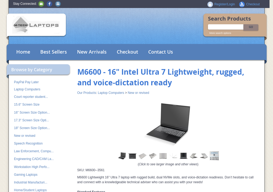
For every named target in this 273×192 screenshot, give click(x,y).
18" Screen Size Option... (32, 128)
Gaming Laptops (26, 175)
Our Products (86, 93)
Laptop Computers (27, 89)
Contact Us (160, 52)
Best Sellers (53, 52)
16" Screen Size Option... (32, 112)
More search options (220, 33)
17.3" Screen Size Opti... (31, 120)
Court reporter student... (31, 97)
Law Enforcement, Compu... (34, 151)
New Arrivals (92, 52)
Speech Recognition (28, 143)
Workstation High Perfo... (32, 167)
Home (23, 52)
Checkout (127, 52)
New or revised (24, 136)
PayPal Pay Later (26, 82)
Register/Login (224, 4)
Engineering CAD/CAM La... (34, 159)
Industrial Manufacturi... (30, 182)
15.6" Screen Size (27, 104)
